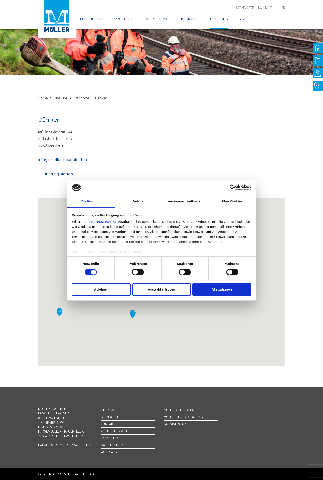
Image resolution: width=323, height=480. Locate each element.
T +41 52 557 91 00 (51, 422)
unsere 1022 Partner (101, 221)
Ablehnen (101, 289)
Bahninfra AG (175, 424)
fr (283, 7)
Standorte (245, 7)
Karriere (189, 19)
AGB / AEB (109, 452)
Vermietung (157, 19)
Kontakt (265, 7)
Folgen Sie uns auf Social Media (64, 445)
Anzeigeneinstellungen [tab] (185, 201)
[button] (59, 312)
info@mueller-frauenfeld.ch (62, 159)
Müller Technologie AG (183, 417)
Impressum (109, 438)
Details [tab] (138, 201)
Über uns (219, 19)
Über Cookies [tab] (232, 201)
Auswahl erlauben (161, 289)
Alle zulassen (222, 289)
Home (43, 98)
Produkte (124, 19)
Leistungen (91, 19)
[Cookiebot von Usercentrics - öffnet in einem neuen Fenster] (232, 187)
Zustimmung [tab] (90, 201)
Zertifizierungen (115, 431)
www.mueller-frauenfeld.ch (62, 436)
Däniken (101, 98)
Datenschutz (112, 445)
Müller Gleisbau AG (180, 410)
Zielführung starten (55, 174)
